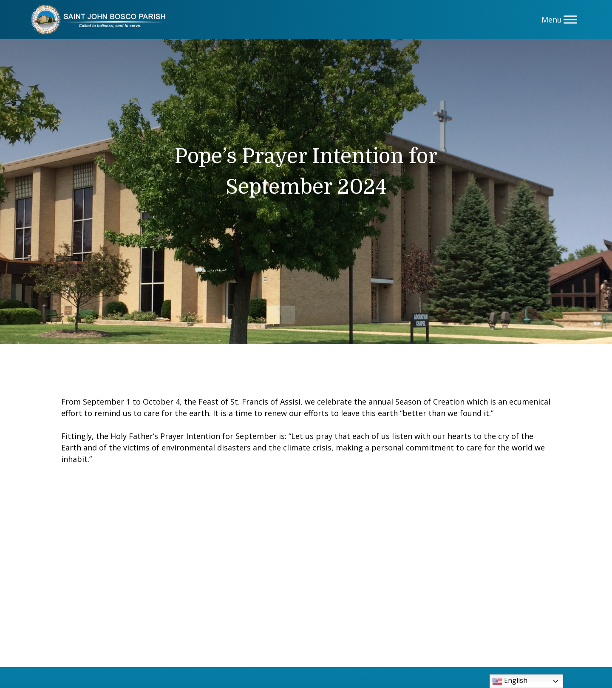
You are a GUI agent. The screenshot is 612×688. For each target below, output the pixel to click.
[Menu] (570, 19)
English (509, 681)
